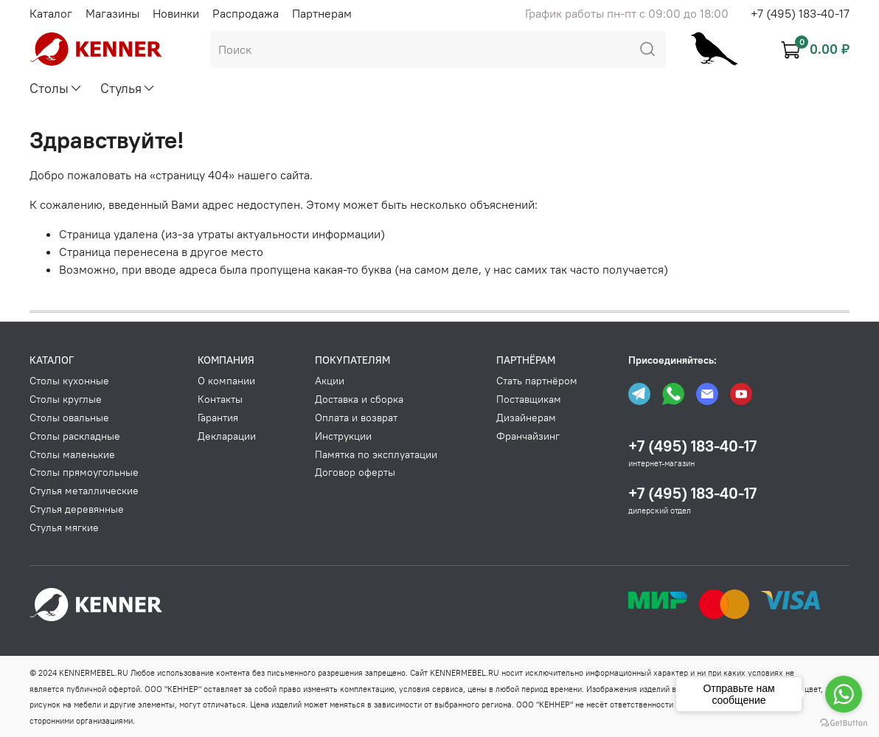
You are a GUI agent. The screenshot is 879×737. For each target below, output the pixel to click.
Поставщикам (528, 399)
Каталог (50, 13)
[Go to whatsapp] (843, 694)
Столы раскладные (74, 436)
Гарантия (218, 417)
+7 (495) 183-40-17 (800, 13)
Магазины (112, 13)
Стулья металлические (84, 490)
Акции (329, 380)
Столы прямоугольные (84, 472)
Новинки (176, 13)
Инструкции (343, 436)
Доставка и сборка (359, 399)
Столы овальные (69, 417)
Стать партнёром (536, 380)
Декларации (227, 436)
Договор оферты (355, 472)
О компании (226, 380)
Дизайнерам (526, 417)
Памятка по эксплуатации (376, 454)
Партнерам (322, 13)
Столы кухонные (69, 380)
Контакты (220, 399)
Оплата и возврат (356, 417)
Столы (56, 88)
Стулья (128, 88)
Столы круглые (65, 399)
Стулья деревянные (76, 509)
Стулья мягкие (64, 527)
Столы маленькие (72, 454)
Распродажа (245, 13)
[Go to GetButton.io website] (843, 722)
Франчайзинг (528, 436)
